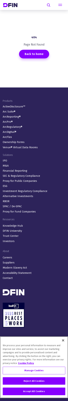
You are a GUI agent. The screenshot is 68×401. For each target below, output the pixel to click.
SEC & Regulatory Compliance (21, 175)
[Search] (49, 5)
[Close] (63, 340)
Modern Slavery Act (15, 267)
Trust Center (10, 236)
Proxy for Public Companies (20, 181)
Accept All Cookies (34, 391)
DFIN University (12, 230)
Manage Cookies (34, 370)
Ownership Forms (13, 142)
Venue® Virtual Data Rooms (20, 147)
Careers (7, 257)
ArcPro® (8, 121)
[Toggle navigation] (60, 5)
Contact (8, 278)
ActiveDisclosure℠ (14, 106)
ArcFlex (7, 137)
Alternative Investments (18, 196)
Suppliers (9, 262)
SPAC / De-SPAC (12, 206)
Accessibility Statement (17, 273)
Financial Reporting (15, 170)
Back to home (34, 54)
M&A (6, 165)
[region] (34, 367)
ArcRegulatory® (12, 126)
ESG (5, 186)
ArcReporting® (12, 116)
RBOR (6, 201)
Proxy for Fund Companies (19, 211)
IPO (5, 160)
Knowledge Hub (13, 225)
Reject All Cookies (34, 381)
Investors (9, 241)
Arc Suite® (9, 111)
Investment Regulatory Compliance (25, 191)
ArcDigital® (9, 132)
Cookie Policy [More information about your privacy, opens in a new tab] (26, 363)
